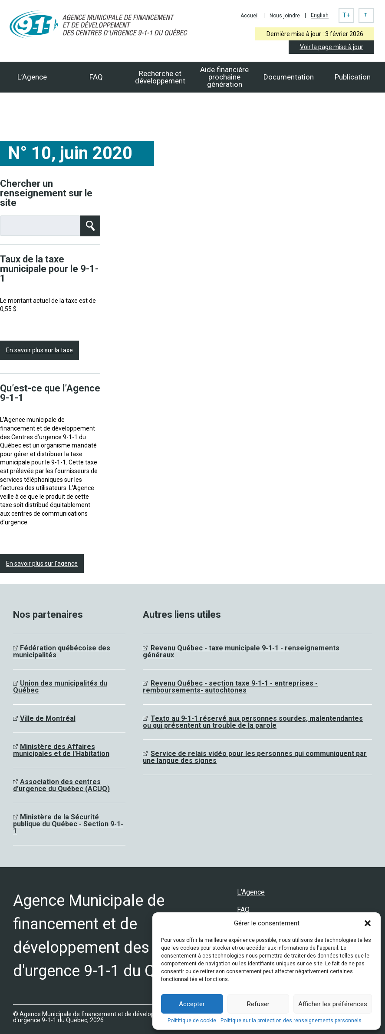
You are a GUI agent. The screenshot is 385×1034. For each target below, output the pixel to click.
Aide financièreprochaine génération (224, 77)
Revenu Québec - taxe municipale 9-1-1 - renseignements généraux (241, 651)
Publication (353, 77)
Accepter (192, 1004)
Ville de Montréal (48, 718)
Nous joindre (285, 16)
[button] (367, 923)
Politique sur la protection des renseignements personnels (291, 1020)
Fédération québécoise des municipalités (61, 651)
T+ (346, 15)
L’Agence (32, 77)
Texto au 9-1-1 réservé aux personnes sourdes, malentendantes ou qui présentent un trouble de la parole (253, 721)
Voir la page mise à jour (331, 46)
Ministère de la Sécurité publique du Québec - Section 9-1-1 (68, 824)
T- (366, 15)
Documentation (288, 77)
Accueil (249, 16)
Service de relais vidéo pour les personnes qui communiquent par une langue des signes (255, 757)
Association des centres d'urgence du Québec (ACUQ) (61, 785)
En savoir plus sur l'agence (42, 563)
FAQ (96, 77)
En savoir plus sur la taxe (39, 350)
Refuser (258, 1004)
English (320, 15)
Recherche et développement (160, 77)
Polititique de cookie (192, 1020)
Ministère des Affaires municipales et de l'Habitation (61, 750)
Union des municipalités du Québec (60, 686)
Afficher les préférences (332, 1004)
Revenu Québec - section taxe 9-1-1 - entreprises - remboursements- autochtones (230, 686)
